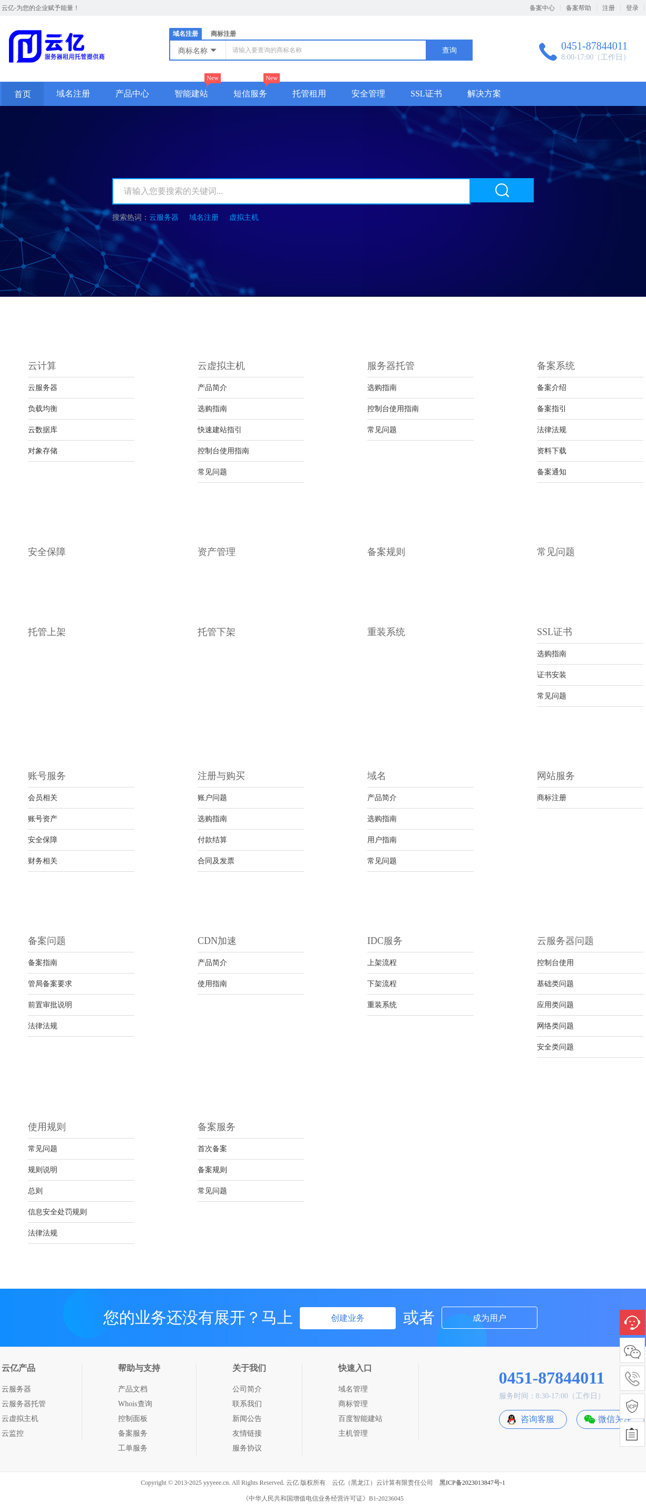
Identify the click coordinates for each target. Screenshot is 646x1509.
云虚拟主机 (20, 1419)
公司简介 (247, 1389)
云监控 (13, 1433)
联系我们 (247, 1404)
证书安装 (551, 675)
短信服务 (250, 93)
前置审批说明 (50, 1005)
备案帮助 (578, 8)
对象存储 (42, 451)
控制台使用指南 (223, 451)
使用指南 (212, 984)
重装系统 (382, 1005)
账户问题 (212, 798)
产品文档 (133, 1389)
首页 (22, 94)
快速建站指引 (220, 430)
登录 (632, 8)
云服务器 (164, 217)
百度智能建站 (360, 1419)
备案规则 (212, 1170)
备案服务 (133, 1433)
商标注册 (223, 33)
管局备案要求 (50, 984)
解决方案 (484, 93)
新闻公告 (247, 1419)
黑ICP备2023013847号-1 (472, 1482)
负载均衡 (42, 409)
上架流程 (382, 963)
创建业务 (348, 1317)
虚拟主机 (244, 217)
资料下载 (551, 451)
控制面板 (133, 1419)
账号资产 (42, 819)
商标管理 (353, 1404)
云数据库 (42, 430)
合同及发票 (216, 861)
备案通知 (551, 472)
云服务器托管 (24, 1404)
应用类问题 (555, 1005)
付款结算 (212, 840)
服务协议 (247, 1448)
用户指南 (382, 840)
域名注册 (185, 33)
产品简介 (212, 388)
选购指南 (212, 409)
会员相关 (42, 798)
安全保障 (42, 840)
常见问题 (212, 472)
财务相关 (42, 861)
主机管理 (353, 1433)
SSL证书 (426, 93)
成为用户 (489, 1317)
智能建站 (191, 93)
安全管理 (368, 93)
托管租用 (309, 93)
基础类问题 (555, 984)
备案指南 (42, 963)
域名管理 (353, 1389)
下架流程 (382, 984)
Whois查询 (135, 1404)
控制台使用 (555, 963)
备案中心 (542, 8)
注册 (608, 8)
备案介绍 (551, 388)
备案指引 (551, 409)
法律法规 (551, 430)
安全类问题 (555, 1047)
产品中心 (132, 93)
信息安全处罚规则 (57, 1212)
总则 (35, 1191)
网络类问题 (555, 1026)
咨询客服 (537, 1419)
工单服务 (133, 1448)
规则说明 (42, 1170)
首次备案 (212, 1149)
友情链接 (247, 1433)
